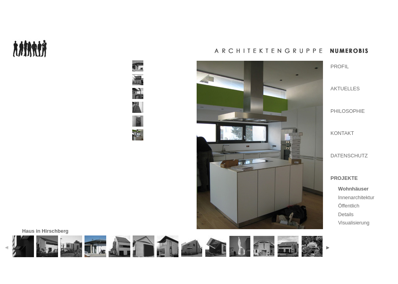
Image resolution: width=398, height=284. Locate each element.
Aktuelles (345, 89)
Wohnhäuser (353, 189)
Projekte (344, 178)
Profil (339, 66)
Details (345, 214)
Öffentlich (348, 206)
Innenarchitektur (356, 197)
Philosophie (347, 111)
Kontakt (342, 133)
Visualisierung (353, 223)
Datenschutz (349, 156)
